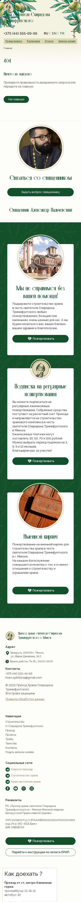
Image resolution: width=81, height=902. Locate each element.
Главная (8, 48)
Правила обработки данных (24, 705)
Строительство (14, 739)
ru (46, 33)
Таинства (11, 760)
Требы (9, 756)
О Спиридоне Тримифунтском (24, 743)
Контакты (11, 765)
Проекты (10, 752)
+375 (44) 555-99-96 (20, 33)
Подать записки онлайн (19, 769)
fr (62, 33)
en (54, 33)
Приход (10, 747)
